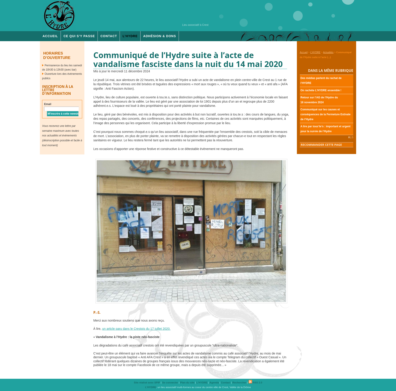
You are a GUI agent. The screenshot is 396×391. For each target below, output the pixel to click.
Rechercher (240, 382)
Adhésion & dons (159, 36)
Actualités (328, 52)
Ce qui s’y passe (79, 36)
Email (47, 104)
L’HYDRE (315, 52)
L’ (130, 36)
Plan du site (187, 382)
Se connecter (170, 382)
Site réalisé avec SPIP (147, 382)
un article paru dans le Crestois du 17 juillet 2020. (136, 328)
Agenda (214, 382)
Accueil (50, 36)
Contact (108, 36)
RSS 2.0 (255, 382)
